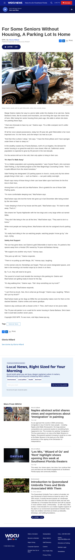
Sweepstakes (47, 534)
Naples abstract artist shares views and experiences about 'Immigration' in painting (50, 413)
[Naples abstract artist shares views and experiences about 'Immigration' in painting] (16, 414)
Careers (45, 546)
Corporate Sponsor (33, 546)
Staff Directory (47, 542)
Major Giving (31, 542)
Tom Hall (33, 420)
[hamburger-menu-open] (4, 3)
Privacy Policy (47, 555)
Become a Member (33, 538)
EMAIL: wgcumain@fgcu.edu (64, 538)
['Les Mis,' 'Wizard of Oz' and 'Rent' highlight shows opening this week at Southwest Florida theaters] (16, 455)
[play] (5, 9)
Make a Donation (33, 534)
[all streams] (72, 9)
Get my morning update (59, 385)
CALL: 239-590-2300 (64, 534)
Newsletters (61, 551)
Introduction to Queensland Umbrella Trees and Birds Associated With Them (49, 485)
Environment (35, 479)
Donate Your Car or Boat (33, 551)
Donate (67, 3)
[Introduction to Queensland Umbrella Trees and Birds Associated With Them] (16, 485)
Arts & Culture (35, 407)
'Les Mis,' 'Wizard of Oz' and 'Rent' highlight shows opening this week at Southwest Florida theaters (50, 456)
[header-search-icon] (51, 3)
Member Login (62, 547)
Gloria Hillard (14, 40)
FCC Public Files (48, 551)
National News (13, 324)
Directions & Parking (64, 543)
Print (71, 40)
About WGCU (47, 538)
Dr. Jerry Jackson (36, 491)
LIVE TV (57, 2)
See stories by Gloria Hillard (13, 344)
